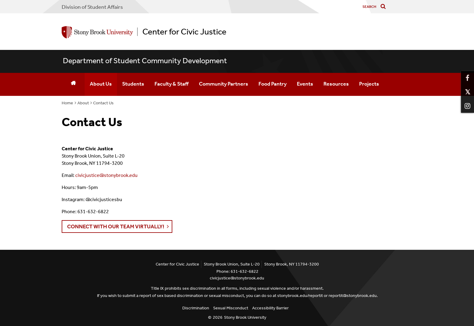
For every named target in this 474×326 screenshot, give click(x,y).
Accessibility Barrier (270, 308)
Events (305, 83)
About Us (101, 83)
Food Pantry (272, 83)
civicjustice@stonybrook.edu (106, 175)
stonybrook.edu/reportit (300, 295)
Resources (336, 83)
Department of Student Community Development (145, 60)
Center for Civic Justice (184, 32)
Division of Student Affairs (92, 7)
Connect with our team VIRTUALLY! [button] (115, 226)
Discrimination (195, 308)
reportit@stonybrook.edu (353, 295)
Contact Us (103, 103)
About (83, 103)
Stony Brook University (245, 317)
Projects (369, 83)
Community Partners (223, 83)
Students (133, 83)
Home (67, 103)
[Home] (73, 84)
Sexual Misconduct (230, 308)
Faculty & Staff (171, 83)
